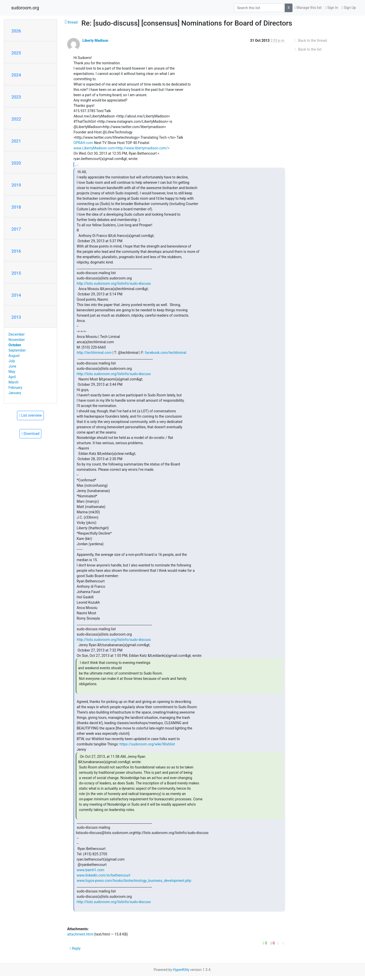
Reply (75, 948)
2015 (16, 273)
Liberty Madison (95, 40)
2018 (16, 207)
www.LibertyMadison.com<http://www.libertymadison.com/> (122, 148)
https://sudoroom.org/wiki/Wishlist (147, 744)
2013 (16, 317)
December (17, 334)
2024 (16, 74)
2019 (16, 185)
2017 (16, 229)
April (12, 377)
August (14, 356)
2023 (16, 96)
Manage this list (308, 8)
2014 (16, 295)
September (17, 350)
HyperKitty (181, 970)
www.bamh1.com (90, 870)
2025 (16, 52)
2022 (16, 118)
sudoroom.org (25, 7)
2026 (16, 30)
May (12, 372)
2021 (16, 141)
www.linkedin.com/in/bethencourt (103, 875)
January (15, 393)
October (15, 345)
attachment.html (80, 934)
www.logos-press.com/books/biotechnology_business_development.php (134, 881)
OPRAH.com (83, 143)
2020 (16, 163)
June (12, 366)
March (14, 382)
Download (31, 434)
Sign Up (349, 8)
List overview (30, 415)
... (76, 164)
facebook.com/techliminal (165, 353)
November (17, 340)
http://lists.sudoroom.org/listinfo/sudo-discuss (114, 283)
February (15, 387)
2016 (16, 251)
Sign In (331, 8)
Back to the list (307, 49)
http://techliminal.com (94, 353)
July (12, 361)
